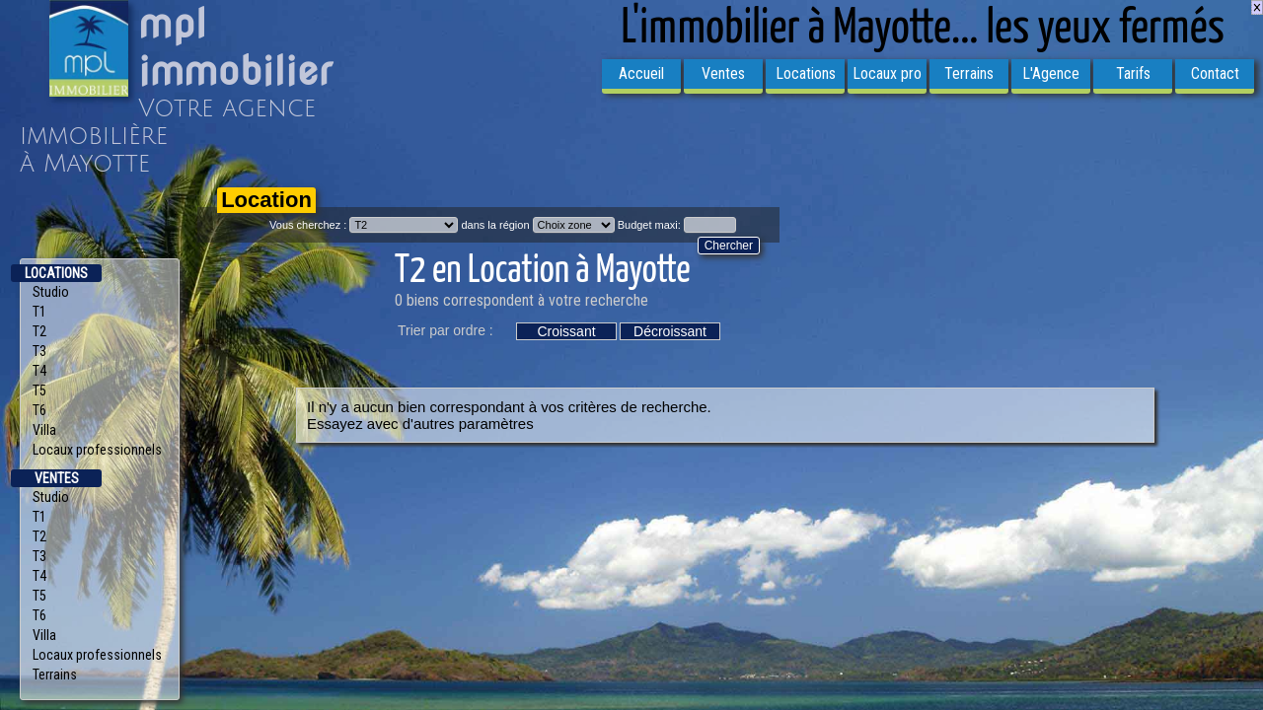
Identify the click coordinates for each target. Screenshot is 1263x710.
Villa (44, 430)
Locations (806, 73)
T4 (39, 371)
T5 (39, 390)
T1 (39, 312)
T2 (39, 331)
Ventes (723, 73)
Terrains (969, 73)
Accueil (641, 73)
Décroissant (669, 331)
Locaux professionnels (97, 450)
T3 (39, 351)
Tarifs (1133, 73)
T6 (39, 410)
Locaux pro (887, 73)
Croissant (566, 331)
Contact (1215, 73)
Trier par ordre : (445, 330)
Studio (51, 292)
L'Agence (1050, 73)
